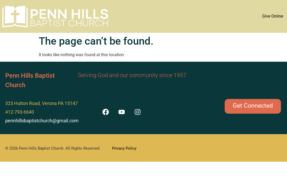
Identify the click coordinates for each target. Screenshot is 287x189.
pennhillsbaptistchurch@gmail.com (42, 120)
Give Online (272, 16)
